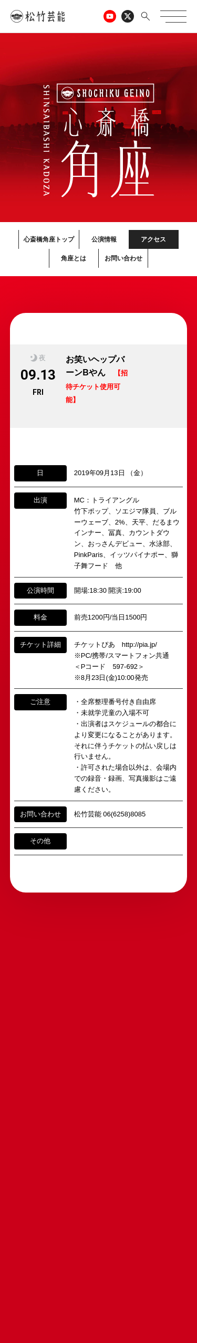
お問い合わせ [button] (123, 258)
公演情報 (104, 239)
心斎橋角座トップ (49, 239)
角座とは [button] (73, 258)
